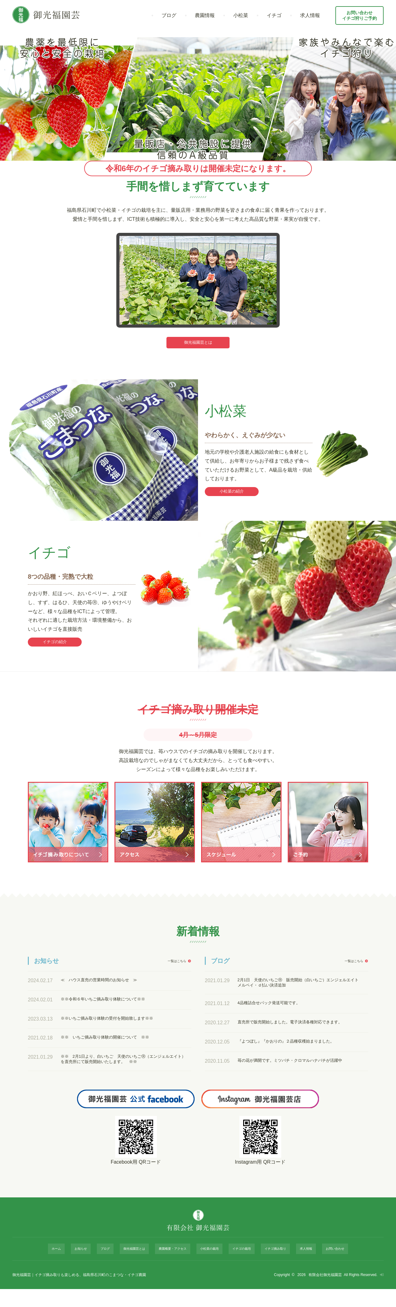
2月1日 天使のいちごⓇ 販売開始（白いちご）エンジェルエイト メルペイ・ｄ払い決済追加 (300, 993)
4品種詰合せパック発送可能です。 (276, 1015)
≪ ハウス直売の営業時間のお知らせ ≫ (108, 989)
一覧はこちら (174, 971)
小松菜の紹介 (232, 496)
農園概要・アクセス (172, 1270)
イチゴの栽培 (235, 1270)
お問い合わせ (317, 1270)
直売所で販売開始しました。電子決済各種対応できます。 (297, 1037)
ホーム (73, 1270)
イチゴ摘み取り (265, 1270)
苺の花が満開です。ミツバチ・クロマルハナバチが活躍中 (299, 1082)
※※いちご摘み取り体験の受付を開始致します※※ (117, 1027)
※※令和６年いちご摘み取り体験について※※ (113, 1008)
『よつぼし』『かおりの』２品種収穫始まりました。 (297, 1060)
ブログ (168, 15)
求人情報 (310, 15)
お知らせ (92, 1270)
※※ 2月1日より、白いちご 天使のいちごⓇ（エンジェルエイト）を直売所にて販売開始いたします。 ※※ (123, 1069)
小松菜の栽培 (207, 1270)
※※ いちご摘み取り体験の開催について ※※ (115, 1047)
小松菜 (240, 15)
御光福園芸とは (198, 343)
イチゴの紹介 (55, 649)
